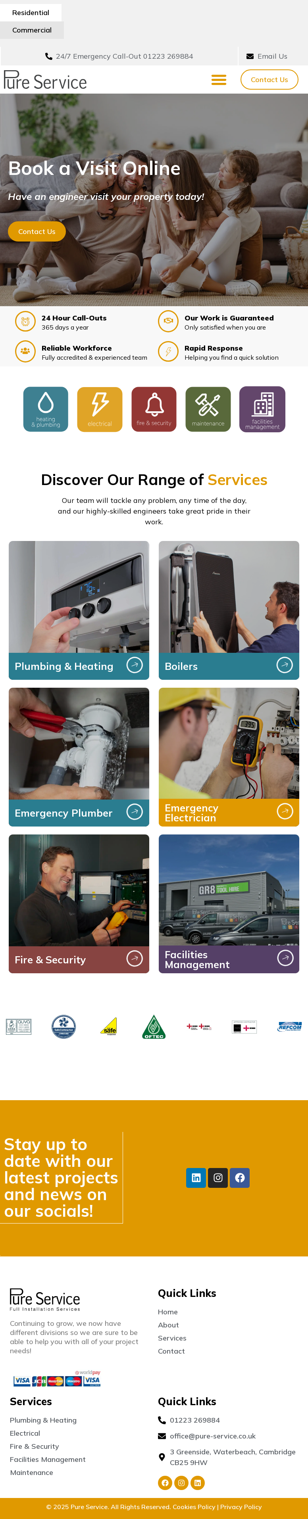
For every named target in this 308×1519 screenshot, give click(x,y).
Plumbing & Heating (64, 649)
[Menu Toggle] (219, 62)
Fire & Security (50, 942)
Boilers (181, 649)
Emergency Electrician (192, 795)
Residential (30, 12)
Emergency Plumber (64, 795)
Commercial (93, 12)
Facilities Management (197, 942)
